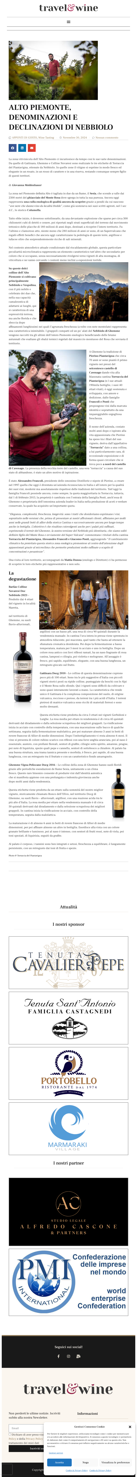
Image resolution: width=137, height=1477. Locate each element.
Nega (86, 1462)
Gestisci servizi (56, 1453)
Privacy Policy (35, 1439)
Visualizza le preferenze (115, 1462)
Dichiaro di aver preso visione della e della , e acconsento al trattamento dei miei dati (36, 1439)
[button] (130, 1427)
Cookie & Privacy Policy (77, 1470)
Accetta (59, 1462)
